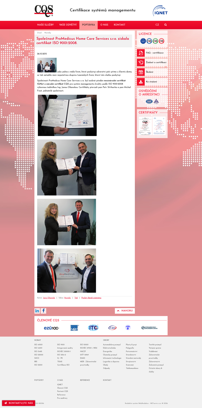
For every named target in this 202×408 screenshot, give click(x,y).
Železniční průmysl (156, 365)
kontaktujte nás (18, 403)
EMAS (82, 358)
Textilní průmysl (155, 345)
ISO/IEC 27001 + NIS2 (88, 348)
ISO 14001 (38, 348)
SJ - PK (60, 358)
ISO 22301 (38, 365)
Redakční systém (131, 403)
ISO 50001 (84, 345)
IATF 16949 (84, 355)
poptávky (39, 380)
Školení (149, 72)
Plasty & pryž (131, 345)
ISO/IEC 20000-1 (64, 351)
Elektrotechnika (109, 348)
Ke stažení (151, 82)
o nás (60, 380)
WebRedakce (143, 403)
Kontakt (107, 380)
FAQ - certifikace (155, 53)
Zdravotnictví (154, 362)
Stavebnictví (131, 355)
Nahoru (125, 311)
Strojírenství (131, 362)
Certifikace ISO (63, 365)
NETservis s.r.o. (155, 403)
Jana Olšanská (49, 298)
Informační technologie (112, 358)
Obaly (105, 365)
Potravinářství (131, 351)
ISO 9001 (61, 345)
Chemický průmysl (110, 355)
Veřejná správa (155, 348)
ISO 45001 (38, 345)
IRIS (35, 362)
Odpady (106, 368)
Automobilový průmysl (112, 345)
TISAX (59, 362)
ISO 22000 (38, 355)
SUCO (36, 358)
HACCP (83, 351)
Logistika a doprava (111, 362)
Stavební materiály (133, 358)
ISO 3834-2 (61, 355)
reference (85, 380)
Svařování (130, 365)
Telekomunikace (132, 368)
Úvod (39, 33)
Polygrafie (130, 348)
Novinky (47, 33)
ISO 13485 (38, 351)
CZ (157, 25)
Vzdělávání (153, 351)
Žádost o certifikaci (156, 62)
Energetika (107, 351)
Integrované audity (65, 348)
